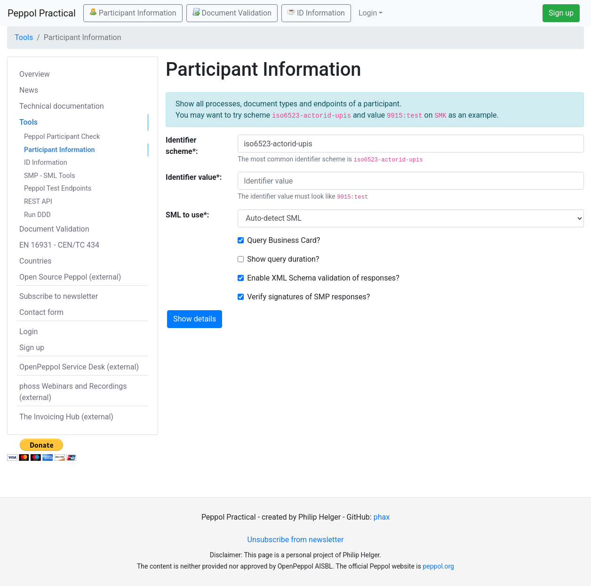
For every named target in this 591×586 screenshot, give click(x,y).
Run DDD (37, 215)
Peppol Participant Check (62, 137)
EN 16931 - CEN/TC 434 (59, 245)
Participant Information (132, 12)
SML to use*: (187, 214)
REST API (38, 202)
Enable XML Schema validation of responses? (323, 277)
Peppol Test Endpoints (57, 189)
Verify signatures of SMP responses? (308, 296)
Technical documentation (61, 106)
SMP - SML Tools (49, 176)
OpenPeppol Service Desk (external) (79, 366)
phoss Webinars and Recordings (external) (73, 392)
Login (28, 331)
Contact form (41, 312)
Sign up (561, 12)
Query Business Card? (283, 240)
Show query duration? (283, 259)
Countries (35, 261)
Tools (24, 37)
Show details (194, 318)
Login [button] (368, 12)
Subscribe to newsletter (58, 296)
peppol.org (438, 566)
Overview (34, 74)
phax (382, 517)
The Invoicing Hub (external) (66, 416)
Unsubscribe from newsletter (296, 539)
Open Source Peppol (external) (70, 277)
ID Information (316, 12)
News (28, 90)
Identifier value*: (194, 177)
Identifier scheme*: (182, 146)
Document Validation (232, 12)
